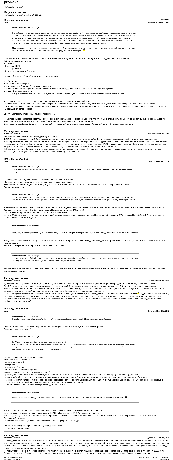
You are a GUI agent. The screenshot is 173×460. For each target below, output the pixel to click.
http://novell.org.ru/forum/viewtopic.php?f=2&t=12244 (23, 15)
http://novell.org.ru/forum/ (13, 7)
